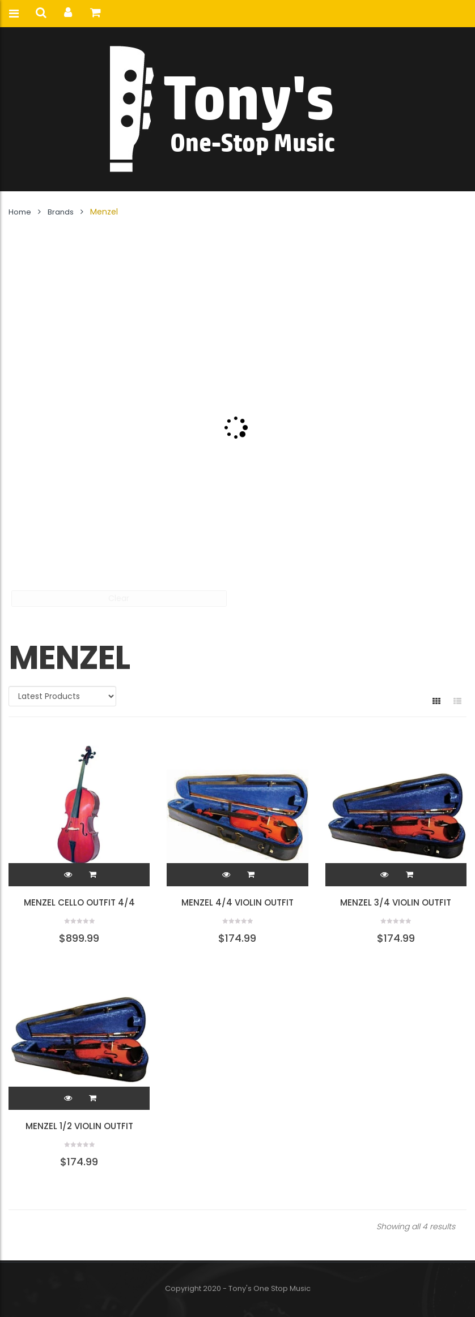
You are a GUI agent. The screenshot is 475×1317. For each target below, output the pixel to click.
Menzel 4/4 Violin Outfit (237, 902)
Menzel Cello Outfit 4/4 (79, 902)
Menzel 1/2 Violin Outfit (79, 1126)
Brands (61, 212)
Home (20, 212)
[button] (93, 874)
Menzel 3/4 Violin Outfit (395, 902)
